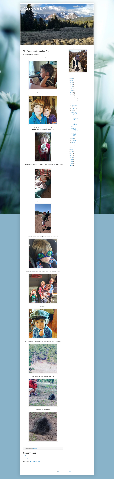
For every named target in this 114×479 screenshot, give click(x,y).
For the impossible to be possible (74, 119)
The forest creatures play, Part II (74, 130)
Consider (34, 9)
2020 (71, 90)
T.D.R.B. (73, 126)
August (73, 108)
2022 (71, 86)
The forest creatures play (74, 134)
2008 (71, 161)
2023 (71, 84)
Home (43, 459)
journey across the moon (74, 123)
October (74, 103)
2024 (71, 82)
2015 (71, 147)
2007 (71, 163)
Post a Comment (29, 456)
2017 (71, 97)
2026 (71, 78)
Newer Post (26, 459)
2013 (71, 151)
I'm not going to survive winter (74, 114)
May (73, 110)
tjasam (59, 471)
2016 (71, 145)
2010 (71, 157)
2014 (71, 149)
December (74, 99)
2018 (71, 95)
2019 (71, 93)
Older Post (60, 459)
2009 (71, 159)
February (74, 140)
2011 (71, 155)
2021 (71, 88)
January (74, 142)
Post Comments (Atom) (35, 461)
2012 (71, 153)
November (74, 101)
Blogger (70, 471)
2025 (71, 80)
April (73, 138)
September (74, 105)
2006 (71, 166)
